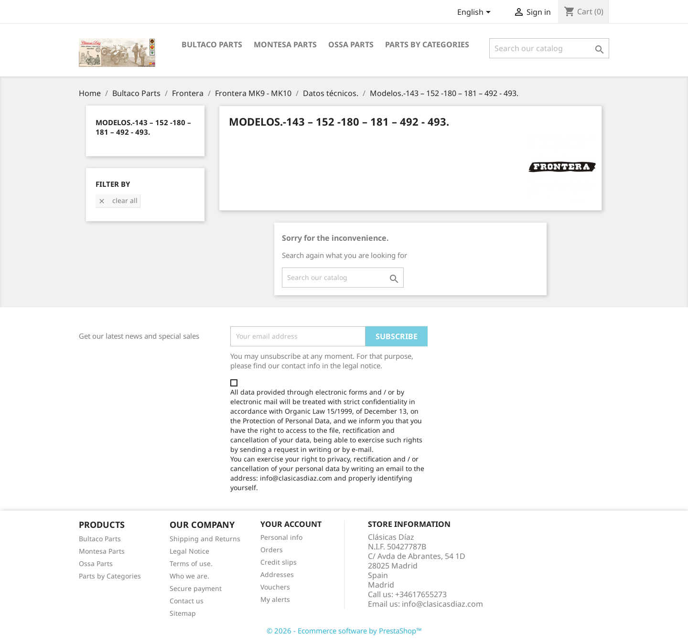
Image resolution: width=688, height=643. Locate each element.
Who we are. (189, 575)
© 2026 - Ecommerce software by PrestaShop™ (344, 630)
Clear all (118, 200)
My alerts (275, 599)
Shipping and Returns (205, 538)
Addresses (277, 574)
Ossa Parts (351, 44)
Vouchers (275, 586)
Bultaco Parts (212, 44)
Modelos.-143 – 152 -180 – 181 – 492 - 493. (143, 127)
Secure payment (196, 588)
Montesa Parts (285, 44)
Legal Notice (189, 551)
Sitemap (183, 613)
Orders (271, 549)
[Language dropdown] (475, 13)
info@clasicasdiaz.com (442, 604)
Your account (291, 524)
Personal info (281, 537)
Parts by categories (427, 44)
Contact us (187, 600)
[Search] (549, 48)
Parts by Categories (110, 575)
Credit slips (278, 562)
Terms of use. (191, 563)
